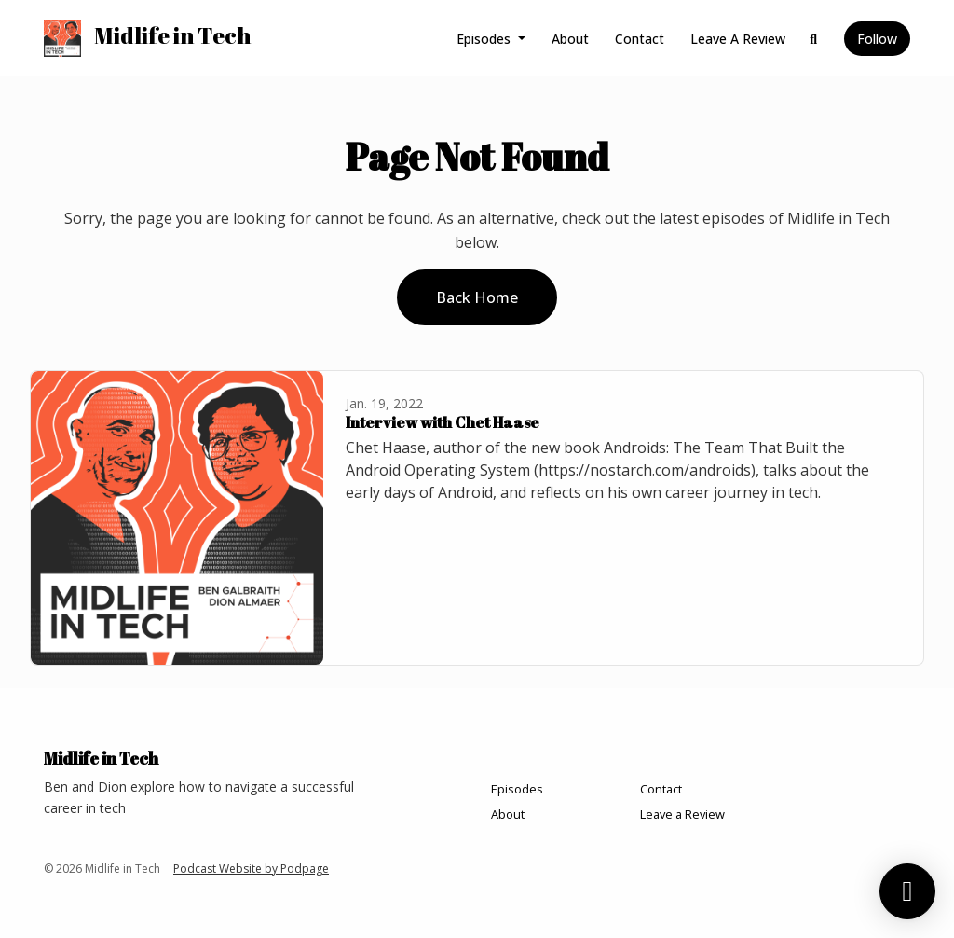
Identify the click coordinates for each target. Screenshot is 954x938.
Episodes (485, 39)
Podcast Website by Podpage (251, 868)
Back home (477, 297)
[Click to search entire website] (814, 38)
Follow (877, 39)
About (570, 39)
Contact (639, 39)
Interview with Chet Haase (442, 422)
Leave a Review (737, 39)
